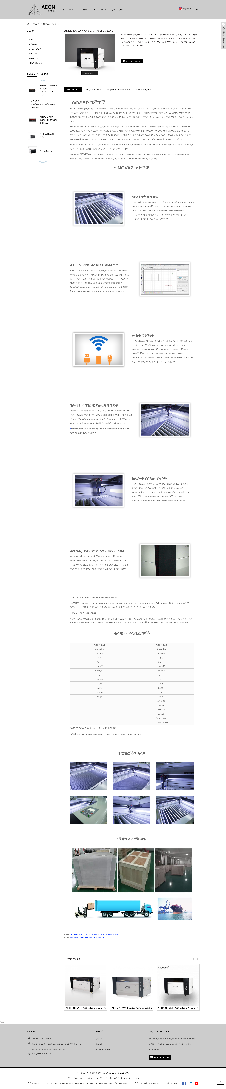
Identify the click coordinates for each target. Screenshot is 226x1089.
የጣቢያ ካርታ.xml (131, 1078)
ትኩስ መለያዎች (115, 1078)
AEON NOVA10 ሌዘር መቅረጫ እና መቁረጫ (178, 1008)
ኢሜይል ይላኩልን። (133, 61)
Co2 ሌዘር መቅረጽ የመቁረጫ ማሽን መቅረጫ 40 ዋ (157, 1083)
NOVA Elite (34, 58)
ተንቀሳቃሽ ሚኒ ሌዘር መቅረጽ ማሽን (63, 1083)
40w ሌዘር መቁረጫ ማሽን (91, 1083)
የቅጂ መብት (83, 1073)
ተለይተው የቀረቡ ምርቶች (95, 1078)
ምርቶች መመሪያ (75, 1078)
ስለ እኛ (104, 9)
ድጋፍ (114, 9)
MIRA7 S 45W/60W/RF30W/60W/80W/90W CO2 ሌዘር (46, 104)
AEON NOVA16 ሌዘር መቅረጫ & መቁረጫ (87, 937)
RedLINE (33, 39)
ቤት (64, 9)
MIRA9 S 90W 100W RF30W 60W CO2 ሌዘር (48, 120)
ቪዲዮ (95, 9)
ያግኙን (122, 9)
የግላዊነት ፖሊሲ (103, 1049)
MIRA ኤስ (33, 44)
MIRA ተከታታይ (35, 49)
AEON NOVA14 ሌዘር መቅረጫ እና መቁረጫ (132, 1008)
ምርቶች (72, 9)
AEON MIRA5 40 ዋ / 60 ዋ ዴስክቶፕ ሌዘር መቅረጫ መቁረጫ (94, 934)
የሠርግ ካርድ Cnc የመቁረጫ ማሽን (119, 1083)
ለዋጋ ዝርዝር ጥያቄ (161, 1057)
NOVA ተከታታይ (49, 24)
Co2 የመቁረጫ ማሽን (37, 1083)
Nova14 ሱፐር (46, 151)
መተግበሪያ (84, 9)
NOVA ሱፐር (34, 53)
